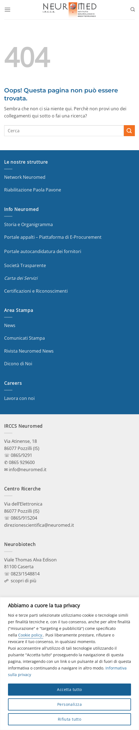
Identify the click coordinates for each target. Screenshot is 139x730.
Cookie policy (30, 635)
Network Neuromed (24, 177)
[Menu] (7, 9)
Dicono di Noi (18, 364)
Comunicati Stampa (24, 338)
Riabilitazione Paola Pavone (32, 190)
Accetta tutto (69, 689)
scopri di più (23, 581)
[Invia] (129, 130)
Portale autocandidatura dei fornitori (42, 251)
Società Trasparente (25, 265)
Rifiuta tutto (69, 719)
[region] (69, 663)
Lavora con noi (19, 398)
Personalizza (69, 704)
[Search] (132, 9)
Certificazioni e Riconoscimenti (36, 291)
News (9, 325)
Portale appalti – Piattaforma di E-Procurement (53, 237)
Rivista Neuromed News (29, 351)
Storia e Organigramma (28, 224)
